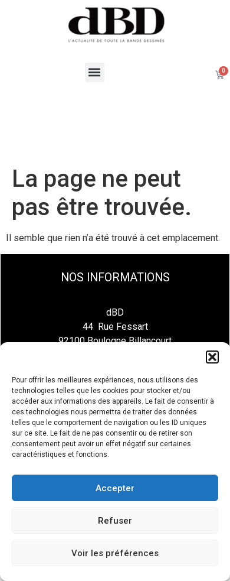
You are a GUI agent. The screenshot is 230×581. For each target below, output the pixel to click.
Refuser (115, 520)
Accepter (115, 488)
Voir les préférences (115, 553)
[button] (212, 357)
